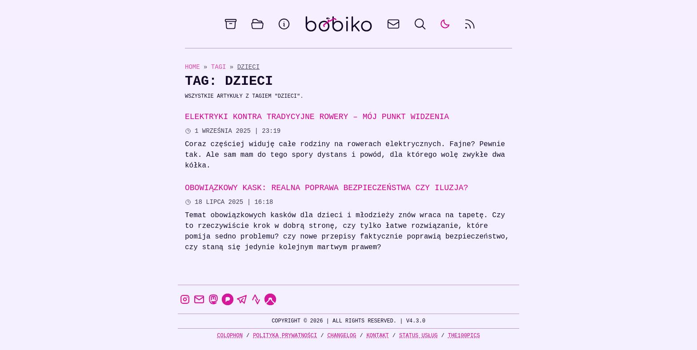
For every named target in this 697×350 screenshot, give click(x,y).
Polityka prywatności (285, 335)
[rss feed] (470, 24)
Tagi (220, 67)
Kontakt (377, 335)
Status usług (418, 335)
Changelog (341, 335)
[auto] (445, 24)
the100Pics (464, 335)
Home (192, 67)
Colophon (230, 335)
